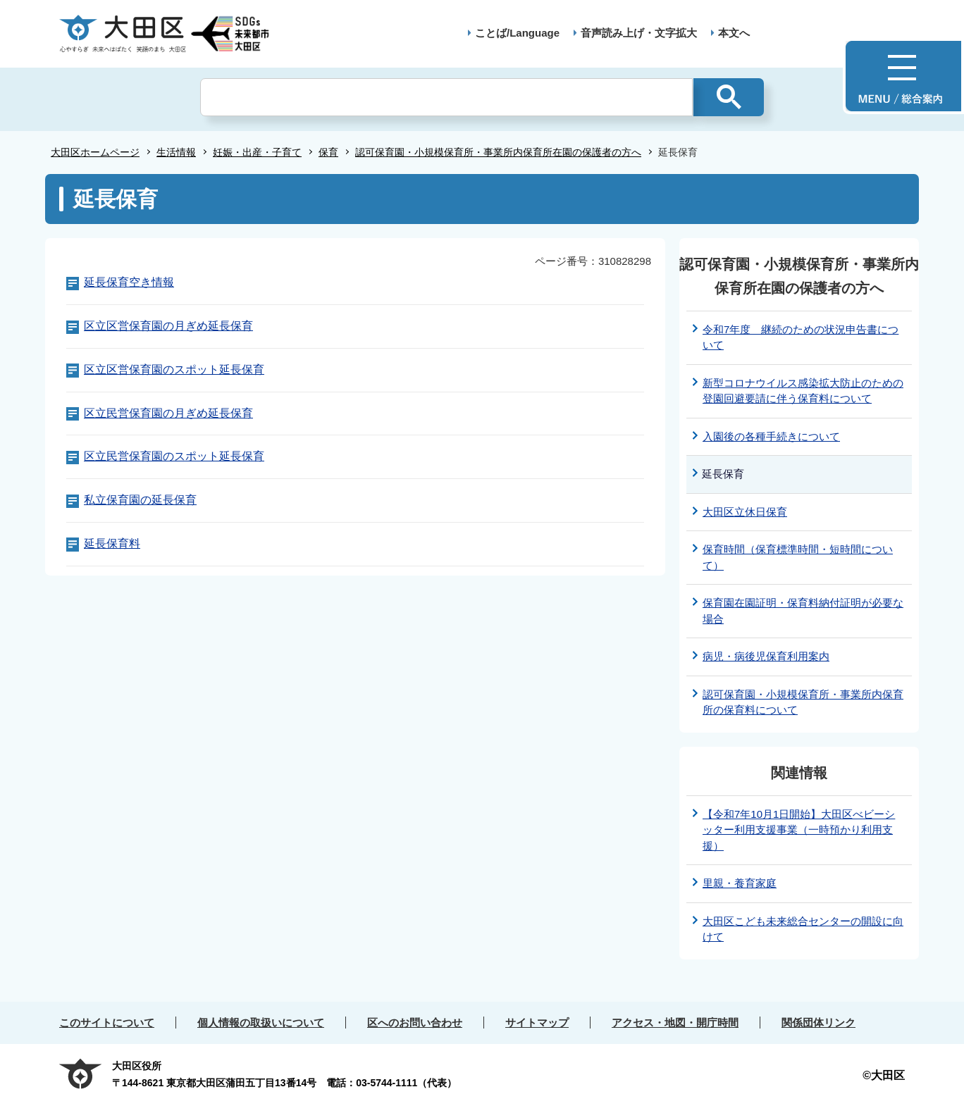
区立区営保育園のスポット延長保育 (174, 369)
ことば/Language (517, 33)
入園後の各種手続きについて (771, 436)
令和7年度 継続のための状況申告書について (800, 337)
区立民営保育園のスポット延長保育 (174, 456)
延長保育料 (112, 543)
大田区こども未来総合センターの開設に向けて (803, 929)
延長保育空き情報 (129, 282)
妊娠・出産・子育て (257, 152)
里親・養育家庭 (740, 883)
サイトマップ (537, 1023)
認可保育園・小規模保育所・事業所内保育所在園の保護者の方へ (498, 152)
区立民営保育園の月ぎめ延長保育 (168, 413)
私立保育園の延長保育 (140, 500)
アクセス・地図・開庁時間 (675, 1023)
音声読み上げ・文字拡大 (639, 33)
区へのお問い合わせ (414, 1023)
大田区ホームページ (95, 152)
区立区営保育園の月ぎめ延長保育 (168, 326)
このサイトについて (106, 1023)
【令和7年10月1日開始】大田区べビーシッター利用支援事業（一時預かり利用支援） (799, 830)
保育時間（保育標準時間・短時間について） (798, 557)
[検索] (446, 97)
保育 (328, 152)
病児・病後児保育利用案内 (766, 656)
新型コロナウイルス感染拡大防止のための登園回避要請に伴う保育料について (803, 391)
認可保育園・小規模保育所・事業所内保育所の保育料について (803, 702)
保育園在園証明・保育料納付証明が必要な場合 (803, 611)
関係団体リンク (818, 1023)
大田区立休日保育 (745, 512)
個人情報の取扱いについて (260, 1023)
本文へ (734, 33)
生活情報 (176, 152)
